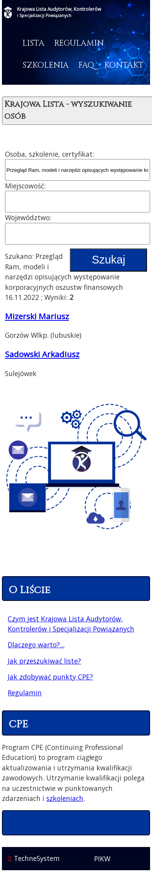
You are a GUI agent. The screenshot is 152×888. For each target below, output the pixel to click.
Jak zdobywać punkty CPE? (50, 676)
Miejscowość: (25, 185)
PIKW (102, 858)
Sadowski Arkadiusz (42, 354)
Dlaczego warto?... (36, 644)
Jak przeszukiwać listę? (44, 661)
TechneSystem (34, 858)
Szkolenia (45, 65)
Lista (33, 43)
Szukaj (108, 259)
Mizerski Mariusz (37, 316)
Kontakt (124, 65)
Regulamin (79, 43)
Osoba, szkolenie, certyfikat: (49, 154)
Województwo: (28, 217)
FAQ (86, 65)
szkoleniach (64, 798)
